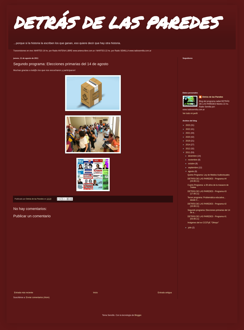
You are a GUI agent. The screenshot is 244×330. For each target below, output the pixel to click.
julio (190, 227)
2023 (188, 125)
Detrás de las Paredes (212, 97)
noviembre (193, 160)
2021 (188, 133)
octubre (191, 163)
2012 (188, 148)
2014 (188, 144)
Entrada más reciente (23, 292)
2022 (188, 129)
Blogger (137, 315)
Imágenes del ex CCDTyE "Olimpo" (203, 222)
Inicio (95, 292)
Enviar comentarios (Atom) (37, 297)
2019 (188, 141)
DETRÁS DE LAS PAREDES (115, 22)
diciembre (192, 156)
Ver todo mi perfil (190, 113)
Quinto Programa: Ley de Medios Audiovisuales (209, 175)
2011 (188, 152)
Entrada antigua (165, 292)
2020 (188, 137)
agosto (191, 171)
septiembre (193, 167)
